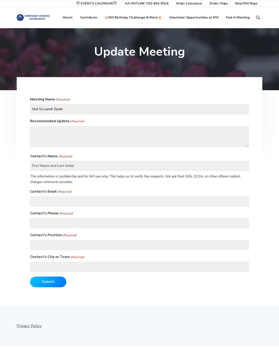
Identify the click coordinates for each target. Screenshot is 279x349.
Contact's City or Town (57, 260)
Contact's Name (51, 159)
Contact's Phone (51, 216)
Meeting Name (50, 102)
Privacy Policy (29, 328)
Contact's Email (50, 194)
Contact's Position (53, 238)
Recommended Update (57, 124)
